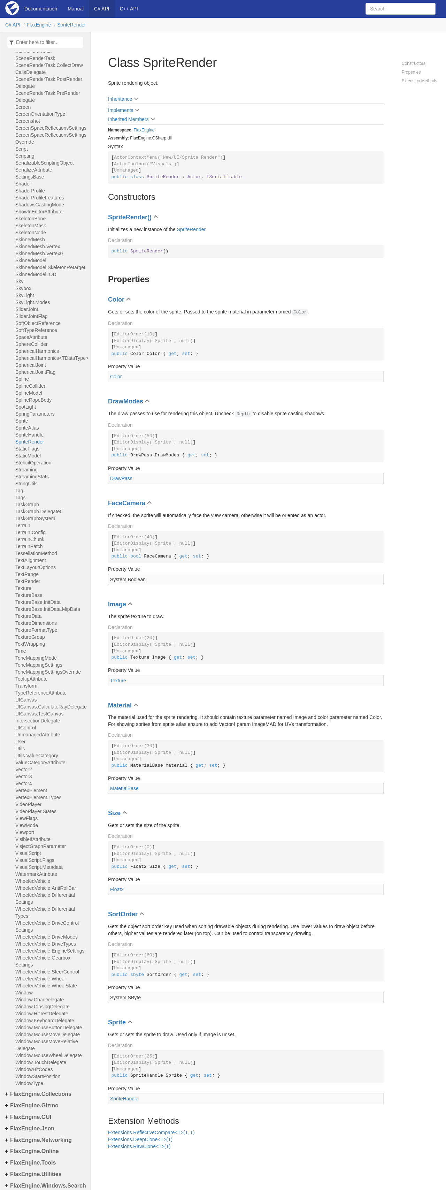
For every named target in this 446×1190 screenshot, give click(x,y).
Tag (19, 490)
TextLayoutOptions (35, 567)
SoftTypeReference (36, 330)
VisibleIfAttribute (33, 839)
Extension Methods (419, 80)
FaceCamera (126, 503)
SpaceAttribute (31, 337)
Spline (22, 379)
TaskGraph (27, 504)
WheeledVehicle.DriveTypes (45, 944)
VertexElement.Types (38, 797)
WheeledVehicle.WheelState (46, 985)
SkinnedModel (30, 260)
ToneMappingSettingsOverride (48, 672)
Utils (20, 748)
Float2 (117, 889)
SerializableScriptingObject (44, 163)
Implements (120, 110)
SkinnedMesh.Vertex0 (39, 253)
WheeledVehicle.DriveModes (46, 937)
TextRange (27, 574)
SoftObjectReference (38, 323)
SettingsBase (29, 177)
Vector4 (23, 783)
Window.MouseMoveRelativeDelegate (46, 1045)
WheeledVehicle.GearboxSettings (42, 961)
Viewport (24, 832)
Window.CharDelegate (39, 999)
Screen (23, 107)
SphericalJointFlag (35, 372)
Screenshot (27, 121)
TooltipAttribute (31, 679)
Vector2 (23, 769)
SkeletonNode (30, 232)
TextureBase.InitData (38, 602)
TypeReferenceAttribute (41, 693)
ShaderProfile (30, 191)
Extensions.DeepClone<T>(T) (140, 1139)
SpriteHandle (29, 435)
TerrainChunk (29, 539)
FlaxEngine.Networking (41, 1140)
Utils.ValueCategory (36, 755)
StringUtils (26, 483)
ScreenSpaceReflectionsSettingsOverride (50, 138)
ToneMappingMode (36, 658)
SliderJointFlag (31, 316)
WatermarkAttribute (36, 874)
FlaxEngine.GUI (30, 1117)
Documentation (40, 9)
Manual (76, 9)
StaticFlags (27, 449)
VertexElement (31, 790)
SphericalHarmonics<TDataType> (51, 358)
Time (20, 651)
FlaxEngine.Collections (40, 1094)
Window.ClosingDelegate (42, 1006)
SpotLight (25, 407)
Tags (20, 497)
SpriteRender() (130, 217)
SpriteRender (71, 25)
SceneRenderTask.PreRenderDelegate (47, 96)
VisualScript (28, 853)
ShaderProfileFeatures (39, 197)
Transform (26, 686)
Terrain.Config (30, 532)
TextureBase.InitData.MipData (47, 609)
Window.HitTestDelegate (41, 1013)
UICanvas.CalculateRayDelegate (51, 707)
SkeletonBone (30, 218)
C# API (101, 9)
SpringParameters (35, 414)
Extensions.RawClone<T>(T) (139, 1146)
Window (24, 992)
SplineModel (28, 393)
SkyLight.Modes (32, 302)
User (20, 741)
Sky (19, 281)
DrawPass (121, 478)
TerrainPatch (29, 546)
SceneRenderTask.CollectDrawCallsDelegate (49, 68)
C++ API (129, 9)
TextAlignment (30, 560)
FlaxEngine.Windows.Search (48, 1186)
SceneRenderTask (35, 58)
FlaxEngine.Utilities (36, 1174)
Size (114, 813)
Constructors (413, 63)
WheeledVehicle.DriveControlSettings (47, 926)
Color (116, 299)
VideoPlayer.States (35, 811)
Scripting (24, 156)
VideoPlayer (28, 804)
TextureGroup (30, 637)
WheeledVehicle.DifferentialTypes (45, 912)
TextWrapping (30, 644)
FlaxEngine (38, 25)
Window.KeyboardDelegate (44, 1020)
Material (120, 705)
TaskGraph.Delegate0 (38, 511)
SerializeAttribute (33, 170)
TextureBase (29, 595)
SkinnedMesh (30, 239)
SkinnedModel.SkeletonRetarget (50, 267)
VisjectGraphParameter (40, 846)
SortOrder (123, 914)
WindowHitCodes (34, 1069)
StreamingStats (32, 476)
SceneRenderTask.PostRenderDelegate (48, 82)
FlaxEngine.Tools (33, 1163)
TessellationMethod (36, 553)
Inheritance (120, 99)
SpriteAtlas (27, 428)
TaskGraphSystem (35, 518)
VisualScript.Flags (34, 860)
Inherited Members (128, 119)
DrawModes (125, 401)
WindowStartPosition (37, 1076)
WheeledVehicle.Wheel (40, 978)
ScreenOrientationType (40, 114)
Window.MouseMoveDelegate (47, 1034)
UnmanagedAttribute (37, 734)
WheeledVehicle (32, 881)
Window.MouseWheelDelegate (48, 1055)
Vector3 (23, 776)
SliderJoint (26, 309)
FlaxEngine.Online (34, 1151)
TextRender (27, 581)
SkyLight (24, 295)
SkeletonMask (30, 225)
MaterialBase (124, 788)
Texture (23, 588)
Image (117, 604)
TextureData (28, 616)
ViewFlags (26, 818)
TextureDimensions (36, 623)
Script (21, 149)
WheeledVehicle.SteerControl (47, 972)
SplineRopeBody (33, 400)
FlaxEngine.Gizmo (34, 1105)
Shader (23, 184)
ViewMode (26, 825)
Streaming (26, 469)
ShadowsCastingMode (39, 204)
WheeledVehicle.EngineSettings (50, 951)
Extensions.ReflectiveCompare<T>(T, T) (151, 1132)
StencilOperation (33, 462)
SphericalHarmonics (37, 351)
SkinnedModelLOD (35, 274)
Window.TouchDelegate (40, 1062)
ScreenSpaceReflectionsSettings (50, 128)
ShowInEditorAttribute (38, 211)
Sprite (21, 421)
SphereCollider (31, 344)
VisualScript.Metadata (39, 867)
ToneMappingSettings (38, 665)
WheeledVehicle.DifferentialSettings (45, 898)
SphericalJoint (30, 365)
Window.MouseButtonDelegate (48, 1027)
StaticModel (28, 455)
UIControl (25, 727)
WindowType (29, 1083)
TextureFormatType (36, 630)
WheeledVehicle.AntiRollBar (45, 888)
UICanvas (26, 700)
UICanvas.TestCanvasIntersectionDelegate (39, 717)
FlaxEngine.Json (32, 1128)
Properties (411, 72)
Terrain (22, 525)
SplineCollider (30, 386)
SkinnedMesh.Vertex (37, 246)
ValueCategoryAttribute (40, 762)
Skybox (23, 288)
